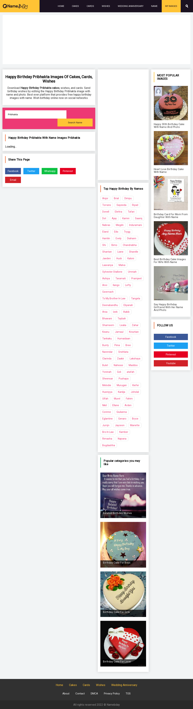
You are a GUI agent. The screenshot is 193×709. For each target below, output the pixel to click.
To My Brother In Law (114, 298)
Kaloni (130, 258)
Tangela (135, 298)
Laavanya (107, 265)
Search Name (75, 122)
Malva (122, 265)
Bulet (105, 365)
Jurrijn (105, 425)
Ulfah (105, 398)
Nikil (104, 405)
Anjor (105, 198)
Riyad (135, 205)
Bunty (105, 345)
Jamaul (119, 331)
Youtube (171, 363)
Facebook (13, 171)
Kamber (123, 432)
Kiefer (135, 385)
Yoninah (106, 371)
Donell (105, 211)
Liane (120, 251)
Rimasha (107, 438)
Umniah (132, 271)
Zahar (135, 325)
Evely (118, 238)
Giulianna (122, 412)
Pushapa (123, 378)
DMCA (94, 693)
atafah (130, 371)
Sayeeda (121, 205)
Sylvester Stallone (112, 271)
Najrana (122, 438)
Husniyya (107, 392)
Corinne (106, 412)
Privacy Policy (112, 693)
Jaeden (106, 258)
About (65, 693)
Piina (117, 345)
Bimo (114, 245)
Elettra (118, 211)
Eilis (116, 231)
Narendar (107, 351)
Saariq (138, 218)
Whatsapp (50, 171)
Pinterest (68, 171)
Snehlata (123, 351)
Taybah (122, 318)
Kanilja (121, 392)
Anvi (104, 285)
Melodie (106, 385)
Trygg (127, 231)
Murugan (122, 385)
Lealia (123, 325)
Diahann (131, 238)
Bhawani (107, 318)
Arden (128, 405)
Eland (105, 231)
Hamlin (106, 238)
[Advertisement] (96, 39)
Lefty (128, 285)
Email (13, 179)
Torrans (106, 205)
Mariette (135, 425)
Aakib (126, 311)
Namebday (113, 704)
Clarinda (106, 358)
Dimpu (128, 198)
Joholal (135, 392)
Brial (116, 198)
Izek (115, 311)
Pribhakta (74, 137)
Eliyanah (128, 305)
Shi (104, 245)
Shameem (108, 325)
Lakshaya (135, 358)
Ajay (114, 218)
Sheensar (107, 378)
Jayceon (119, 425)
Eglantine (107, 418)
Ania (104, 311)
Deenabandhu (110, 305)
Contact (80, 693)
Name (154, 6)
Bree (128, 345)
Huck (119, 258)
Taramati (120, 278)
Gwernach (108, 291)
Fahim (129, 398)
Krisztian (134, 331)
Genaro (122, 418)
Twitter (31, 171)
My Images (171, 6)
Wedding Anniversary (130, 6)
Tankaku (107, 338)
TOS (128, 693)
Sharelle (133, 251)
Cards (90, 6)
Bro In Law (108, 432)
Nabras (106, 225)
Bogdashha (108, 445)
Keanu (105, 331)
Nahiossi (118, 365)
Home (61, 6)
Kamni (125, 218)
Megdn (120, 225)
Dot (104, 218)
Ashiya (106, 278)
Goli (119, 371)
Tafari (131, 211)
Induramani (135, 225)
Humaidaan (123, 338)
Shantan (107, 251)
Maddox (133, 365)
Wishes (106, 6)
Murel (117, 398)
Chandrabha (130, 245)
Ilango (116, 285)
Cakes (75, 6)
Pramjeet (136, 278)
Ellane (115, 405)
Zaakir (120, 358)
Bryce (135, 418)
